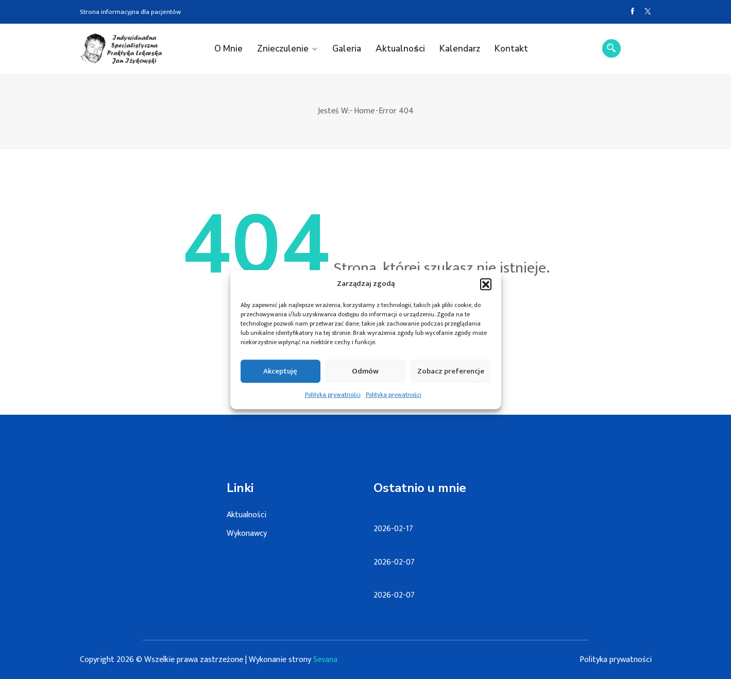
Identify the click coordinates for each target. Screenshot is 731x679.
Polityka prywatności (333, 400)
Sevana (325, 660)
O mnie (228, 49)
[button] (486, 289)
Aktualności (400, 49)
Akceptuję (280, 376)
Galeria (346, 49)
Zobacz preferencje (450, 376)
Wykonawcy (247, 533)
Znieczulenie (283, 49)
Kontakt (511, 49)
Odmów (365, 376)
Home (364, 111)
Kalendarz (459, 49)
